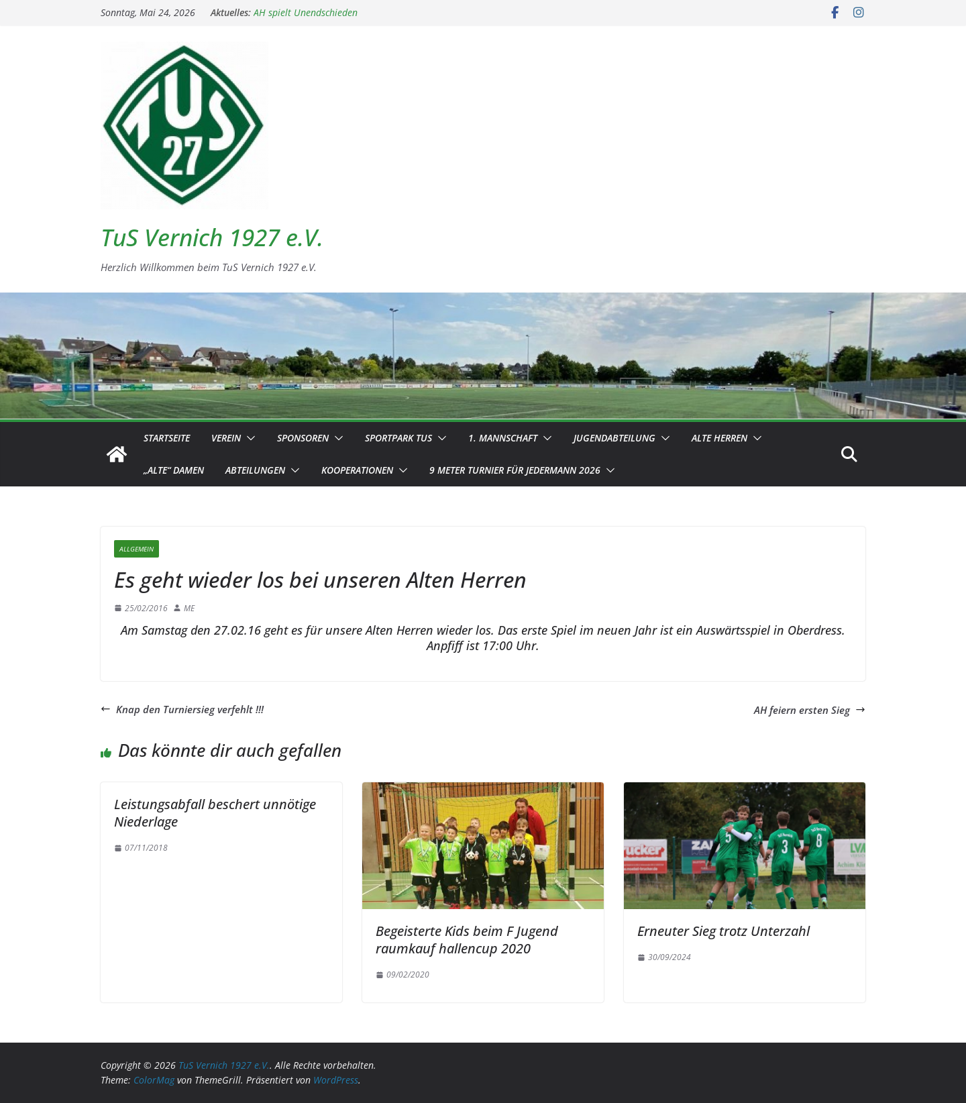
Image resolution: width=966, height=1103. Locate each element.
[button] (248, 438)
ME (189, 608)
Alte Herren (719, 437)
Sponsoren (303, 437)
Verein (226, 437)
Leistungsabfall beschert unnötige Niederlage (215, 813)
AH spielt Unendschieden (306, 12)
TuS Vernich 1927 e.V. (212, 237)
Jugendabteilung (614, 437)
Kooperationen (357, 470)
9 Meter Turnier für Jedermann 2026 (514, 470)
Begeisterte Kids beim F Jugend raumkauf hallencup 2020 (467, 939)
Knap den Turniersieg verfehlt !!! (182, 709)
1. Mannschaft (502, 437)
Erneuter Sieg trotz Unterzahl (723, 931)
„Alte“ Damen (174, 470)
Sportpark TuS (398, 437)
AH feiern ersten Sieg (809, 710)
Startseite (167, 437)
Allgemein (136, 549)
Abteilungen (255, 470)
